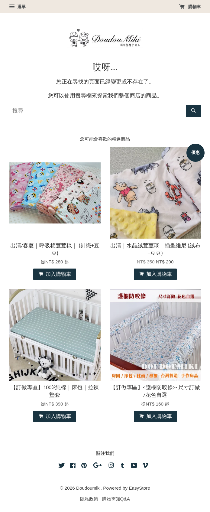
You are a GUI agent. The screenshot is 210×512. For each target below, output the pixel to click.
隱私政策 (89, 498)
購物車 (190, 6)
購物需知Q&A (116, 498)
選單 (17, 6)
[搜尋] (97, 111)
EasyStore (139, 488)
